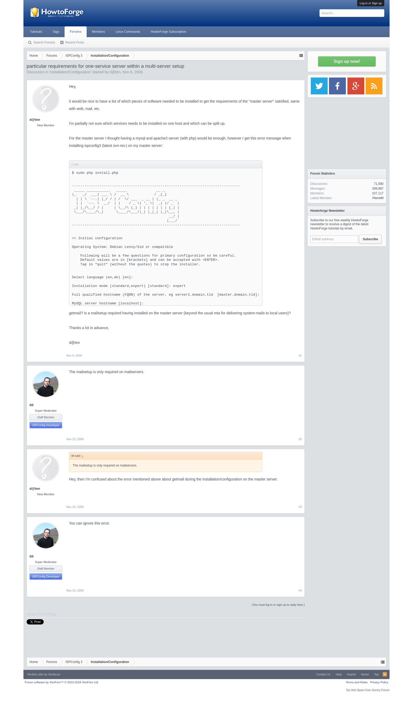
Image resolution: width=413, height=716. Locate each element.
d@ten (115, 72)
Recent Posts (74, 42)
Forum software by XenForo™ (62, 682)
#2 (300, 439)
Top (376, 674)
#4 (300, 590)
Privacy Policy (379, 682)
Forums (75, 31)
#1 (300, 355)
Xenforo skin (35, 674)
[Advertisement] (346, 282)
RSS (385, 674)
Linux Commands (128, 31)
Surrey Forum (381, 689)
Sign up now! (347, 61)
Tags (56, 31)
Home (365, 674)
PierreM (378, 198)
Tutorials (36, 31)
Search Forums (44, 42)
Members (98, 31)
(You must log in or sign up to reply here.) (278, 604)
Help (339, 674)
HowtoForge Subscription (168, 31)
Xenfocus (54, 674)
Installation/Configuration (70, 72)
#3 (300, 506)
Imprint (351, 674)
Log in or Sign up (371, 3)
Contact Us (323, 674)
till (31, 405)
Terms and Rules (357, 682)
